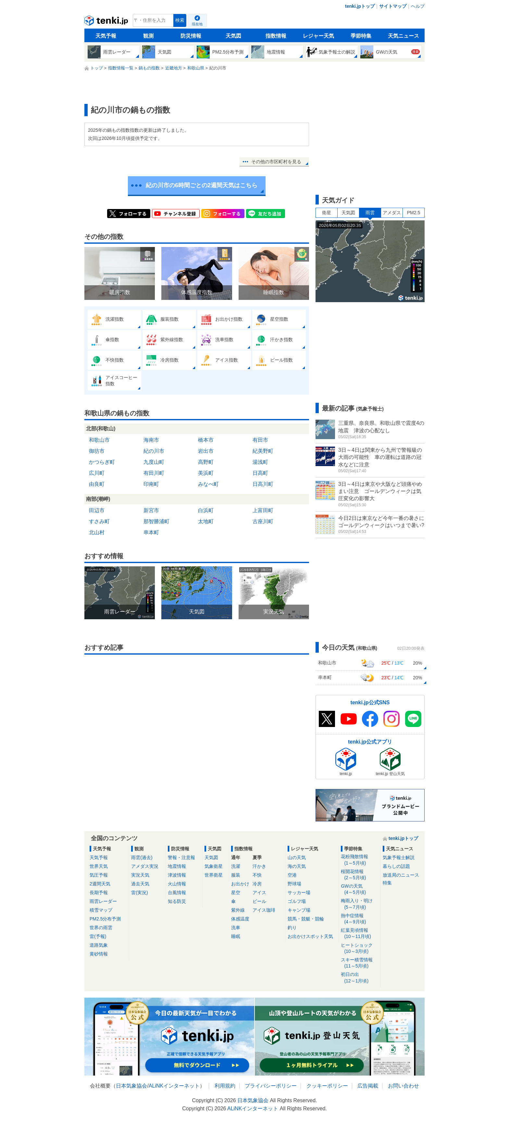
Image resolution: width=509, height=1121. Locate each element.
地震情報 (177, 866)
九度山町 (153, 462)
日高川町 (263, 484)
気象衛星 (214, 866)
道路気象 (99, 945)
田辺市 (97, 510)
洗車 (235, 927)
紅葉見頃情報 (359, 934)
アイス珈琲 (264, 910)
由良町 (97, 484)
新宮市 (151, 510)
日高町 (260, 473)
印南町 (151, 484)
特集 (387, 882)
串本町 (151, 532)
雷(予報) (98, 936)
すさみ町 (99, 521)
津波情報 (177, 875)
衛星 (326, 212)
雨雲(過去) (141, 857)
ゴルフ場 (297, 901)
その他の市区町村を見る (276, 161)
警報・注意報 (181, 857)
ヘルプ (418, 6)
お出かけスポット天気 (310, 936)
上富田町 (263, 510)
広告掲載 (367, 1086)
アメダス (392, 212)
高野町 (206, 462)
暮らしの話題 (396, 866)
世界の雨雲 (101, 927)
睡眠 (235, 936)
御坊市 (97, 451)
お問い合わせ (403, 1086)
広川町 (97, 473)
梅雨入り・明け (359, 904)
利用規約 (225, 1086)
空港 (292, 875)
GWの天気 (359, 889)
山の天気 (297, 857)
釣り (292, 927)
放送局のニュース (401, 875)
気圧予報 (99, 875)
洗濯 (235, 866)
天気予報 (105, 36)
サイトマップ (392, 6)
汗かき (259, 866)
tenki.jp (107, 22)
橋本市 (206, 440)
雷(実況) (139, 892)
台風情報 (177, 892)
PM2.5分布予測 (105, 918)
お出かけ (240, 883)
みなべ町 (208, 484)
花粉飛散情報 (359, 860)
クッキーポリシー (327, 1086)
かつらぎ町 (102, 462)
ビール (259, 901)
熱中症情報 (359, 919)
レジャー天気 (318, 36)
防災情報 (190, 36)
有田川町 (153, 473)
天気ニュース (403, 36)
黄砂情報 (99, 953)
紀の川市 (153, 451)
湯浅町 (260, 462)
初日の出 (359, 978)
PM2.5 (413, 212)
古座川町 (263, 521)
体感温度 (240, 918)
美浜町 (206, 473)
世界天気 (99, 866)
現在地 (197, 24)
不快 (257, 875)
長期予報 (99, 892)
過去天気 (140, 883)
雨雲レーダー (103, 901)
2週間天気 (100, 883)
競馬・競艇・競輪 (306, 918)
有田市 (260, 440)
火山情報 (177, 883)
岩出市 (206, 451)
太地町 (206, 521)
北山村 (97, 532)
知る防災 (177, 901)
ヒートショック (359, 948)
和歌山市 (99, 440)
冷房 (257, 883)
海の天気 (297, 866)
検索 (179, 20)
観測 (148, 36)
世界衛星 (214, 875)
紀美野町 (263, 451)
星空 (235, 892)
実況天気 (140, 875)
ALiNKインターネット (174, 1086)
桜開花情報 (359, 875)
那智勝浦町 (156, 521)
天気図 (233, 36)
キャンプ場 (299, 910)
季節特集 (361, 36)
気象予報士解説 (399, 857)
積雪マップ (101, 910)
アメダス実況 (144, 866)
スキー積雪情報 (359, 963)
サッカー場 (299, 892)
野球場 (294, 883)
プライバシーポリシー (271, 1086)
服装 (235, 875)
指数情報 (276, 36)
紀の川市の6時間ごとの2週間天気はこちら (201, 185)
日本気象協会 (131, 1086)
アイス (259, 892)
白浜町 (206, 510)
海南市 (151, 440)
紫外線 (238, 910)
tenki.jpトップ (360, 6)
